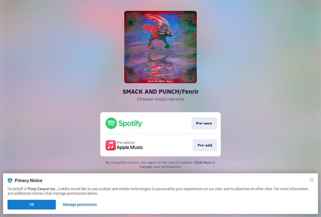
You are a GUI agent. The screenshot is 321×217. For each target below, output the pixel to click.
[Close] (311, 179)
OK (31, 205)
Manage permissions (80, 205)
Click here (202, 162)
